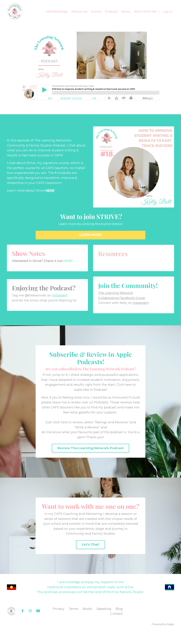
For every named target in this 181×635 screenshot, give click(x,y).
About (125, 12)
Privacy (58, 610)
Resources (79, 12)
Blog (119, 610)
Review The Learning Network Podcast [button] (90, 449)
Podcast (111, 12)
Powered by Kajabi (163, 626)
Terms (73, 610)
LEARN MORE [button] (90, 235)
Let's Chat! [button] (90, 546)
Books (87, 610)
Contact (116, 615)
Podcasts (101, 403)
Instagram (60, 296)
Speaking (104, 610)
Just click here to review (64, 423)
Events (96, 12)
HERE (50, 191)
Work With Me (146, 12)
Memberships (57, 12)
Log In (167, 12)
